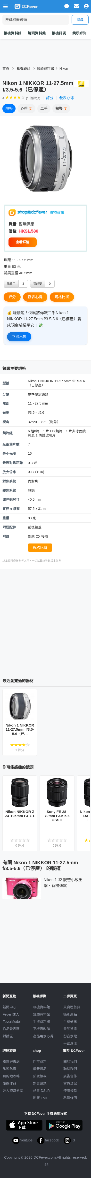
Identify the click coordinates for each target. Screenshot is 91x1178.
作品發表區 (11, 1029)
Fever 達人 (11, 1014)
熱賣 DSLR (41, 1091)
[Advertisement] (45, 622)
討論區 (8, 1036)
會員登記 (70, 1083)
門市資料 (40, 1061)
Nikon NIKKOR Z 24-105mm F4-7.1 (19, 814)
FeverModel (12, 1022)
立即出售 (19, 337)
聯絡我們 (70, 1069)
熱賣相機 (40, 1076)
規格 (9, 108)
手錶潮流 (70, 1043)
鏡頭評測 (79, 33)
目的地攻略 (11, 1076)
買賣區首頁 (71, 1007)
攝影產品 (70, 1014)
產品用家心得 (43, 1036)
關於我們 (70, 1061)
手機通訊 (70, 1022)
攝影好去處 (11, 1061)
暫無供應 (26, 224)
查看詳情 (22, 242)
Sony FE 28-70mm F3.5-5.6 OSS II (56, 816)
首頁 (5, 68)
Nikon (63, 68)
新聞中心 (9, 1007)
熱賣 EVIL (40, 1098)
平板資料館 (41, 1029)
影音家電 (70, 1036)
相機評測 (59, 33)
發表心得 (66, 98)
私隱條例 (70, 1098)
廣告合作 (70, 1076)
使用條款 (70, 1091)
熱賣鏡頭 (40, 1083)
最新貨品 (40, 1069)
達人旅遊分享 (13, 1091)
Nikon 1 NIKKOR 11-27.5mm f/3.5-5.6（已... (20, 729)
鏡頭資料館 (37, 33)
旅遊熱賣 (9, 1069)
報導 (61, 108)
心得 (26, 108)
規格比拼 (62, 297)
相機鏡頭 (23, 68)
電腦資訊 (70, 1029)
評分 (49, 98)
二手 (44, 108)
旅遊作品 (9, 1083)
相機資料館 (13, 33)
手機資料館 (41, 1022)
